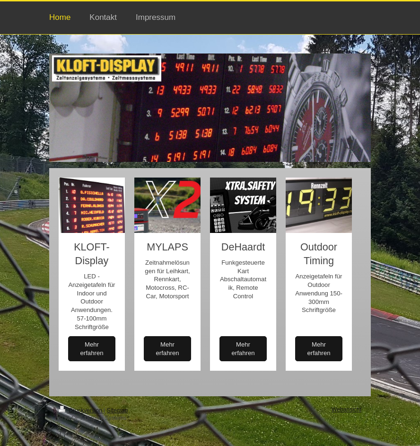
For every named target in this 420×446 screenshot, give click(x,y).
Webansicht (346, 409)
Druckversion (81, 410)
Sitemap (117, 410)
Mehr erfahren (91, 349)
